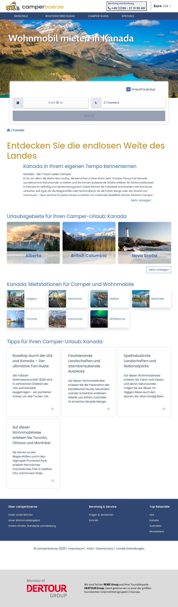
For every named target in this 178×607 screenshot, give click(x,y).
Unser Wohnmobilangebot (24, 520)
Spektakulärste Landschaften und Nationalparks (140, 360)
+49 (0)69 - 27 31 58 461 (126, 8)
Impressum (76, 549)
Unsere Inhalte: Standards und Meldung (32, 526)
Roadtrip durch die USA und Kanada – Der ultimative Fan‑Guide (32, 360)
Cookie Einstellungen (130, 549)
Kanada (154, 520)
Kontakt (93, 520)
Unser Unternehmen (20, 514)
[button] (162, 6)
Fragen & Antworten (101, 514)
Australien (155, 526)
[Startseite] (9, 130)
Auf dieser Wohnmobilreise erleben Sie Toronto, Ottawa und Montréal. (32, 435)
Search (89, 116)
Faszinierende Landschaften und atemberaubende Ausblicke (84, 363)
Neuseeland (156, 531)
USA (151, 514)
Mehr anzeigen (141, 200)
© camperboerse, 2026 (49, 549)
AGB (90, 549)
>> (52, 409)
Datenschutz (104, 549)
